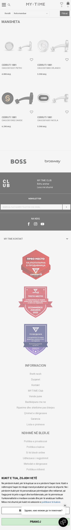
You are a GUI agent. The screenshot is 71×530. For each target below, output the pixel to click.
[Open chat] (63, 522)
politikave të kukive (51, 502)
